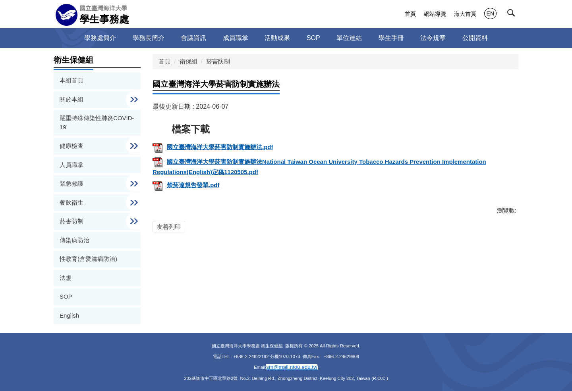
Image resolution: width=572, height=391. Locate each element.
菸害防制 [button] (72, 221)
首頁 (410, 14)
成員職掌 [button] (235, 37)
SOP (66, 296)
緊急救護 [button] (72, 183)
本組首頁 (71, 80)
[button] (512, 14)
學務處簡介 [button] (100, 37)
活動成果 (277, 37)
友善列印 (169, 226)
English (69, 315)
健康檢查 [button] (72, 145)
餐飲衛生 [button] (72, 202)
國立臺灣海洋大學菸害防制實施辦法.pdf (213, 147)
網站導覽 (435, 14)
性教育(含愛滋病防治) (88, 258)
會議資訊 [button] (193, 37)
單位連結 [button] (349, 37)
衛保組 (188, 61)
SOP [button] (313, 37)
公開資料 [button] (475, 37)
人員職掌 (71, 164)
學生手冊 (391, 37)
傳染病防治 (74, 240)
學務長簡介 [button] (148, 37)
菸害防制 (218, 61)
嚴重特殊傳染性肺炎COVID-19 (97, 122)
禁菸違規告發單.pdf (186, 185)
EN (490, 13)
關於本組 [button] (72, 99)
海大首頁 (465, 14)
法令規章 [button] (433, 37)
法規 (66, 277)
